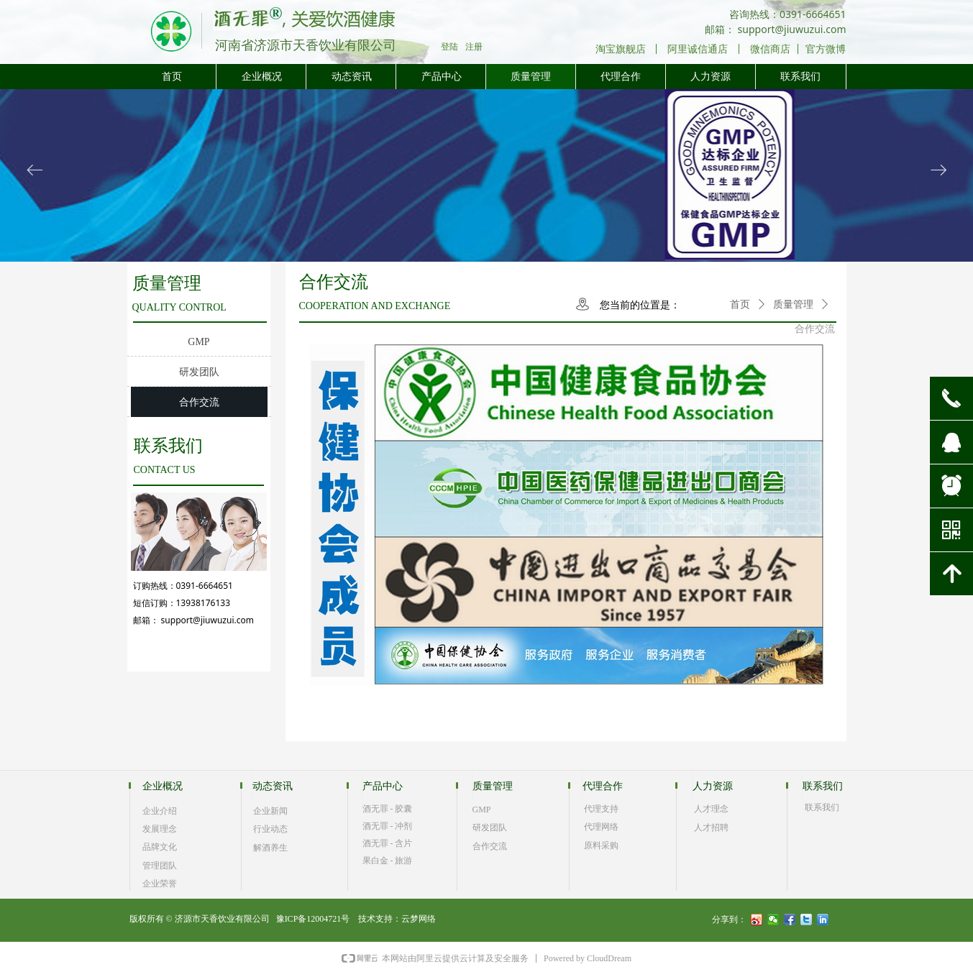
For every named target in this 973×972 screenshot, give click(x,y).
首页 (740, 304)
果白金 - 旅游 (387, 861)
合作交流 (815, 329)
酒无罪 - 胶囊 (387, 809)
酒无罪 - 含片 (387, 843)
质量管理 (793, 304)
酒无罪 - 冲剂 (387, 826)
